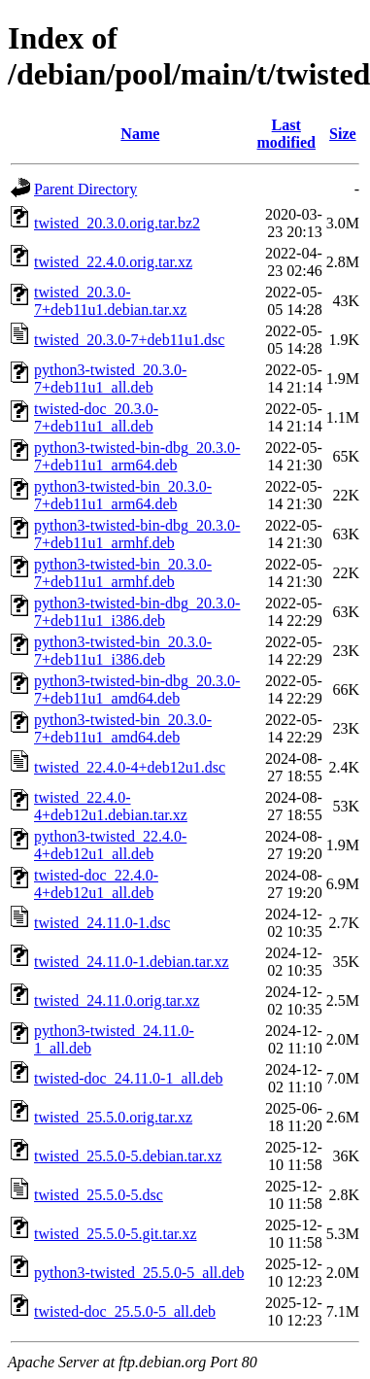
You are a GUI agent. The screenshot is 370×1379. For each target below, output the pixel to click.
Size (342, 133)
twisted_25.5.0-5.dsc (98, 1195)
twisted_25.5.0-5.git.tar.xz (115, 1233)
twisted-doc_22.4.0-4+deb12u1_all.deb (96, 884)
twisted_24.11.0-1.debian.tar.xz (131, 961)
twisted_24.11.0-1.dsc (102, 922)
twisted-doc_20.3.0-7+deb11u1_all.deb (96, 417)
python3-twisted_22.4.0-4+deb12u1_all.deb (110, 845)
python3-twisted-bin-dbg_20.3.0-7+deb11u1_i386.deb (137, 612)
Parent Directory (85, 189)
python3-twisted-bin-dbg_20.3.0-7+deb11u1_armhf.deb (137, 534)
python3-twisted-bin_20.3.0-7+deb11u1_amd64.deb (123, 728)
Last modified (286, 134)
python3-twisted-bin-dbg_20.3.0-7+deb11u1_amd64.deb (137, 689)
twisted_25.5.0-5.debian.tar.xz (127, 1156)
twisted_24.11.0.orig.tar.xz (117, 1000)
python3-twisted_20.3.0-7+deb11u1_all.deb (110, 379)
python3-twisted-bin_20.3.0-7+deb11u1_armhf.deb (123, 573)
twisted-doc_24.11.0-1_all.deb (128, 1078)
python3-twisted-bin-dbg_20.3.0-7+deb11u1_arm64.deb (137, 456)
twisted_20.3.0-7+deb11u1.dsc (129, 339)
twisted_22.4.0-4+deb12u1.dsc (129, 767)
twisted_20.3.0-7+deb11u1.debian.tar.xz (110, 301)
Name (139, 133)
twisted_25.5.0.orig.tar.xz (113, 1117)
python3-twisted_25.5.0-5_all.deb (139, 1272)
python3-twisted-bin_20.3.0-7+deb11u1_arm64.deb (123, 495)
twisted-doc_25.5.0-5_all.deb (125, 1311)
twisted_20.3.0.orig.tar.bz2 (117, 223)
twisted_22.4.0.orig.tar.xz (113, 262)
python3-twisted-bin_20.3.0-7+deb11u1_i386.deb (123, 651)
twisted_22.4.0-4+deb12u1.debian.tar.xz (110, 806)
